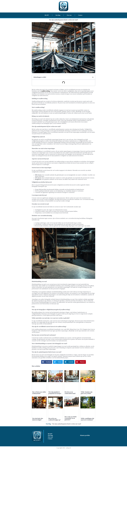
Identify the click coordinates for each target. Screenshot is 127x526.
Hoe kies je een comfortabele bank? (70, 431)
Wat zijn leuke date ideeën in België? (37, 495)
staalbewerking (45, 91)
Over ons (69, 15)
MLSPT (47, 15)
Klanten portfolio (85, 512)
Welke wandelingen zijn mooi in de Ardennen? (87, 495)
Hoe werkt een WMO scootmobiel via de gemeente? (71, 489)
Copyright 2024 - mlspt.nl (63, 524)
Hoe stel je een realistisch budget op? (54, 495)
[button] (93, 77)
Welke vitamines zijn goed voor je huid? (86, 431)
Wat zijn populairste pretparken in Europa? (54, 431)
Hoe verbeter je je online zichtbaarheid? (39, 431)
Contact (80, 15)
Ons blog (58, 15)
